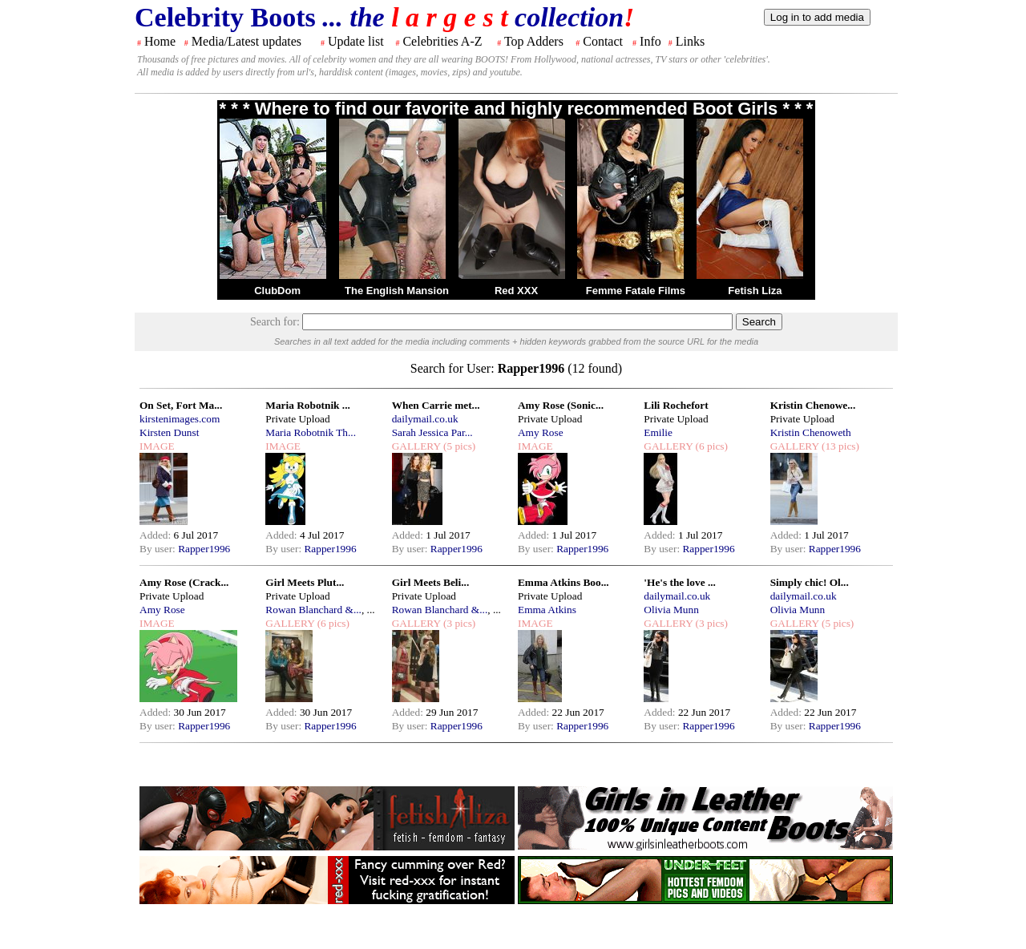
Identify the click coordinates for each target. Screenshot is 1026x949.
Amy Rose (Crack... (183, 582)
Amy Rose (540, 432)
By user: (158, 549)
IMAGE (157, 446)
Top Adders (533, 41)
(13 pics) (839, 446)
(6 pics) (710, 446)
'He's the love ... (680, 582)
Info (650, 41)
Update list (356, 41)
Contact (603, 41)
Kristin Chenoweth (810, 432)
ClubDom (277, 291)
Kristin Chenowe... (813, 405)
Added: (156, 535)
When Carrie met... (436, 405)
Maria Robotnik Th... (310, 432)
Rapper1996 (204, 549)
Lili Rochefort (676, 405)
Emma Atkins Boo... (563, 582)
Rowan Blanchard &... (313, 610)
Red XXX (516, 291)
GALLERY (416, 446)
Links (690, 41)
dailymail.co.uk (425, 419)
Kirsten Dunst (169, 432)
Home (160, 41)
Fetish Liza (755, 291)
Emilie (658, 432)
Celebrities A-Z (442, 41)
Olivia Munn (671, 610)
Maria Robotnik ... (307, 405)
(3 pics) (458, 623)
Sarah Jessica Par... (432, 432)
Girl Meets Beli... (431, 582)
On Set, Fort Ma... (180, 405)
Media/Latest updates (246, 41)
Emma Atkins (547, 610)
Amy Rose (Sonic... (561, 405)
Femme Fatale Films (635, 291)
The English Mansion (397, 291)
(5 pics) (458, 446)
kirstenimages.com (179, 419)
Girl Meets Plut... (304, 582)
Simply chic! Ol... (809, 582)
